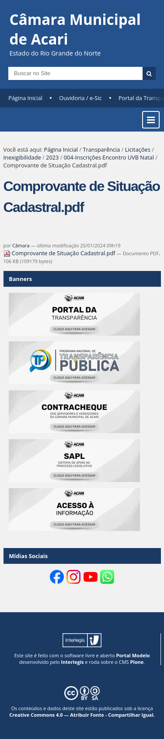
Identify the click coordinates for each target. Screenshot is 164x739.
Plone (136, 662)
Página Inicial (25, 98)
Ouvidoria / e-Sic (80, 98)
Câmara (21, 245)
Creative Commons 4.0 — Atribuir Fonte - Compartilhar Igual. (82, 714)
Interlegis (72, 662)
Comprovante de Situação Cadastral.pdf (60, 253)
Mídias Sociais (28, 556)
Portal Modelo (133, 655)
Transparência (101, 149)
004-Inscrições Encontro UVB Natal (109, 157)
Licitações (137, 149)
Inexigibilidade (22, 157)
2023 (52, 157)
